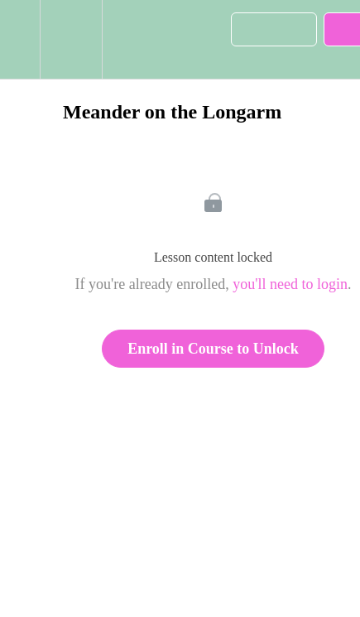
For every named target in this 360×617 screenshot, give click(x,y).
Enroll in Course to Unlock (213, 348)
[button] (20, 39)
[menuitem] (71, 39)
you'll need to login (290, 284)
